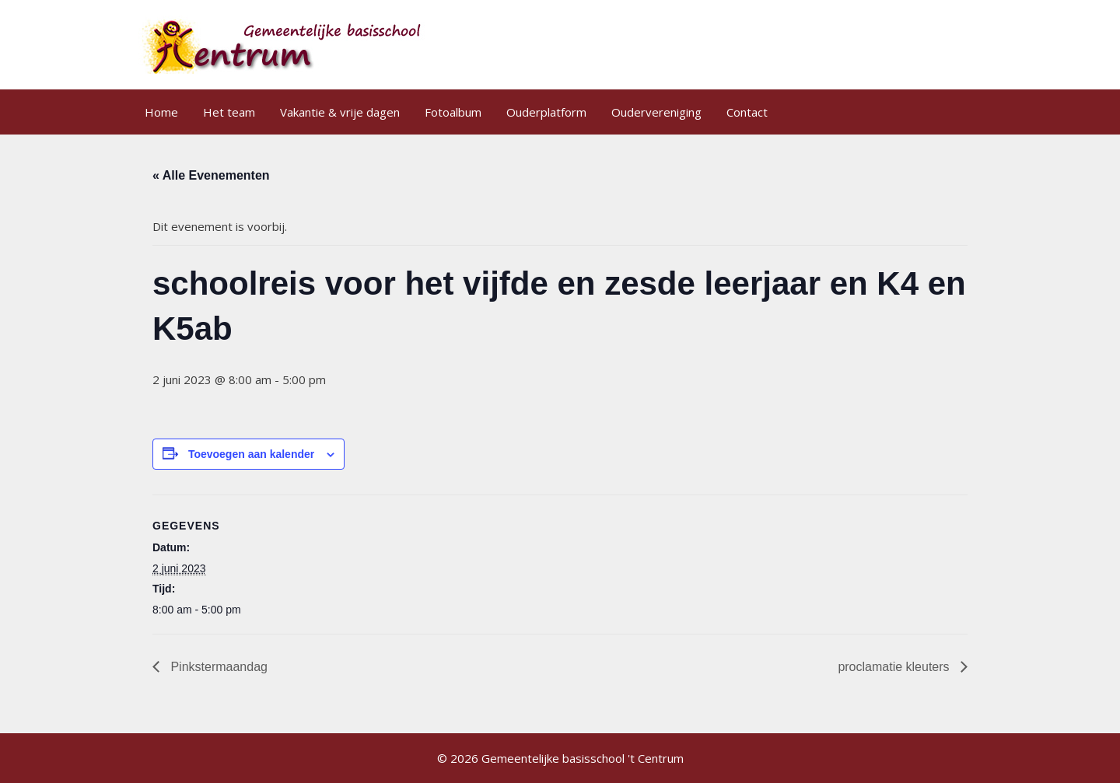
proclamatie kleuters (895, 666)
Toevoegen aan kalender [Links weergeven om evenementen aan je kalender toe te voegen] (251, 454)
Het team (229, 112)
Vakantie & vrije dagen (340, 112)
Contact (747, 112)
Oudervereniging (656, 112)
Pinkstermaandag (217, 666)
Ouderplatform (546, 112)
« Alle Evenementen (211, 175)
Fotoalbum (453, 112)
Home (161, 112)
